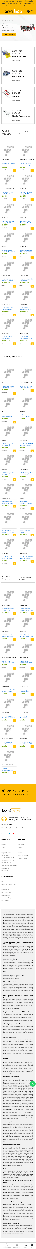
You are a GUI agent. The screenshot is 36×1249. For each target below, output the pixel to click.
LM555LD (22, 1070)
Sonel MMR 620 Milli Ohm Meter (26, 279)
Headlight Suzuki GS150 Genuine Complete (7, 193)
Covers (4, 246)
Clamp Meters (24, 333)
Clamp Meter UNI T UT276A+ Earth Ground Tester (8, 609)
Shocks (4, 382)
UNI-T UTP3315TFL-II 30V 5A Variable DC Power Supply (26, 743)
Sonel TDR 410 (23, 1067)
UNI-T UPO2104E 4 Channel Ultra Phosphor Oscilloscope (8, 337)
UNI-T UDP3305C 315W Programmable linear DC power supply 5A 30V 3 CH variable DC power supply (8, 717)
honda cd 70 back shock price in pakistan (17, 1053)
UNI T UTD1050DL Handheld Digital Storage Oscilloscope (8, 308)
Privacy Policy (22, 858)
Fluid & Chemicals (7, 863)
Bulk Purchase (6, 892)
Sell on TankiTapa (23, 861)
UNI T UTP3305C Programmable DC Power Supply (25, 308)
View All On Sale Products (24, 133)
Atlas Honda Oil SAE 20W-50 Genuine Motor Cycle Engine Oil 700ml (26, 557)
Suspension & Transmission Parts (7, 856)
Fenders (22, 411)
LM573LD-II (17, 1070)
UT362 (30, 1071)
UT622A (5, 1070)
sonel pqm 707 (19, 1065)
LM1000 (7, 1068)
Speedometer (24, 657)
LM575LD (26, 1068)
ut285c (13, 1065)
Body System (5, 850)
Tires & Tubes (6, 498)
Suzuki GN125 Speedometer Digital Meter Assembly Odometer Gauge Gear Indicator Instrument (26, 662)
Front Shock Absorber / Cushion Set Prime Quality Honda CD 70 (26, 502)
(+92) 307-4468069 (20, 819)
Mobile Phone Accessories (5, 869)
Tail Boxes (23, 217)
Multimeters (24, 469)
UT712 (4, 1073)
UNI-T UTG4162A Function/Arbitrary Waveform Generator (8, 743)
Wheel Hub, (6, 1171)
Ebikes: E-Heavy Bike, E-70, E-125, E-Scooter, (14, 1184)
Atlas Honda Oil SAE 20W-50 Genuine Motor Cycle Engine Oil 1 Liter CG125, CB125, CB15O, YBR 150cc (26, 444)
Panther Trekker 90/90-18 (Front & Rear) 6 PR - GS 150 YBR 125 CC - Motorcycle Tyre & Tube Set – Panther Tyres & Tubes (8, 502)
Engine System (6, 852)
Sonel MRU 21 (8, 1067)
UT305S (18, 1071)
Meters (3, 844)
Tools (3, 847)
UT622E (30, 1068)
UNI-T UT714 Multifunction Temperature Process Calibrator (26, 717)
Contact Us (5, 889)
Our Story (21, 850)
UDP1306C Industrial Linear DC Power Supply (8, 690)
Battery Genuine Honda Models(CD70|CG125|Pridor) (27, 531)
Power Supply (24, 304)
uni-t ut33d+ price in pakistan (24, 1064)
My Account (5, 900)
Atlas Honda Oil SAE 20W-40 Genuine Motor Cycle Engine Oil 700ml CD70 (8, 164)
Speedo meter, (6, 1124)
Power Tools (6, 631)
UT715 (9, 1070)
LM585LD (16, 1068)
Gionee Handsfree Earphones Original (26, 164)
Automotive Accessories (9, 865)
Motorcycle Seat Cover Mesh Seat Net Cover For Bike (8, 251)
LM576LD (21, 1068)
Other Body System (8, 188)
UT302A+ (13, 1071)
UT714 (12, 1070)
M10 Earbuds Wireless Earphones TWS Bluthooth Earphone (8, 662)
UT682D (13, 1073)
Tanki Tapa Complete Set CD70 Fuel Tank (26, 386)
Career (20, 852)
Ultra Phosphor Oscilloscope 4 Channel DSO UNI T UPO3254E (26, 690)
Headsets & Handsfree (27, 159)
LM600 (11, 1068)
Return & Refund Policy (9, 884)
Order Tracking (6, 898)
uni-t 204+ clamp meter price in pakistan (18, 1062)
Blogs (20, 847)
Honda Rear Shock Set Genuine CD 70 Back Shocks (8, 387)
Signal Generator (7, 738)
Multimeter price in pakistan (10, 1061)
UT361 (27, 1071)
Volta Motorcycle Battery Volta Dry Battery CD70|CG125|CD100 (8, 557)
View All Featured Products (25, 578)
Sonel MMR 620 (28, 1070)
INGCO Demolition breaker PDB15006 (7, 635)
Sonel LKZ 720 (7, 1071)
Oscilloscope (6, 304)
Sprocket (5, 440)
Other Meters (6, 275)
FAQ (2, 881)
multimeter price (7, 1065)
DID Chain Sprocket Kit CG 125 (8, 473)
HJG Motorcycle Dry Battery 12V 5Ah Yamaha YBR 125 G (26, 193)
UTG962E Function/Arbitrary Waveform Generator (8, 769)
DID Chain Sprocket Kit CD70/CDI (8, 444)
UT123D (25, 1065)
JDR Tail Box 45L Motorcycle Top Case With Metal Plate (26, 222)
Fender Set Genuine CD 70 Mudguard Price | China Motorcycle (26, 415)
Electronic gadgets (7, 1204)
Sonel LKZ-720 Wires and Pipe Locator (8, 279)
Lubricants (5, 159)
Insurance (4, 887)
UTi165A (8, 1073)
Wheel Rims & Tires (7, 860)
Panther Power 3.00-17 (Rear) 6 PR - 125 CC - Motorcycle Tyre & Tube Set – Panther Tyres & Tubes (9, 531)
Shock (4, 1039)
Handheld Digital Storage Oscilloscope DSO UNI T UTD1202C (26, 609)
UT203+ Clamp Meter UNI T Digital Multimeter (26, 473)
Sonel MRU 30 (15, 1067)
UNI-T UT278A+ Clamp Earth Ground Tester (26, 337)
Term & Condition (23, 855)
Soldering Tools (25, 246)
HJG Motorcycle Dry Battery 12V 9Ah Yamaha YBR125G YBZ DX (8, 222)
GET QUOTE (7, 34)
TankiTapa (5, 914)
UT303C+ (23, 1071)
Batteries (23, 188)
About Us (21, 844)
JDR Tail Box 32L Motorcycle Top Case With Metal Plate (26, 635)
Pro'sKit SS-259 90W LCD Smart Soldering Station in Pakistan (26, 251)
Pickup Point (5, 895)
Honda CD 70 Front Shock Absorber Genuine (8, 415)
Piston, (10, 1147)
